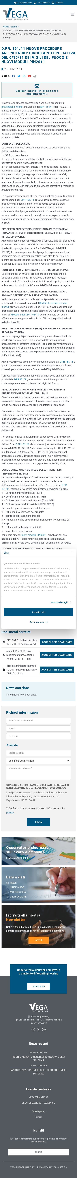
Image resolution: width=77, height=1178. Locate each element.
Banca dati (15, 877)
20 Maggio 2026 (38, 1052)
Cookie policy (38, 1111)
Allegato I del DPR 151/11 (25, 314)
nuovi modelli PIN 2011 (34, 535)
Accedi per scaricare (56, 642)
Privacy (38, 1117)
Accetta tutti (38, 612)
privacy (10, 812)
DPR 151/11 (47, 106)
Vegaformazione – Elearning (38, 1103)
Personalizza (38, 622)
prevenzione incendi (12, 106)
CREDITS (62, 1167)
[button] (6, 76)
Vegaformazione (38, 1097)
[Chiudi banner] (72, 553)
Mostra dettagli (59, 602)
